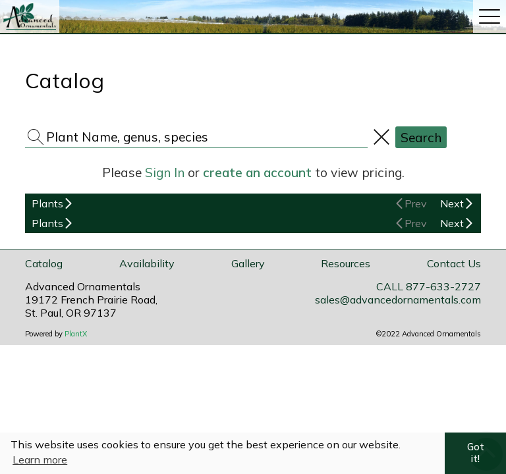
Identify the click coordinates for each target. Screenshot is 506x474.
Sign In (164, 172)
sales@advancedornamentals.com (398, 299)
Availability (147, 263)
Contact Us (454, 263)
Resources (345, 263)
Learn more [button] (40, 459)
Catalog (44, 263)
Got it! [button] (475, 453)
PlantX (76, 333)
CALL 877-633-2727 (428, 286)
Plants (47, 203)
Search (421, 137)
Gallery (248, 263)
